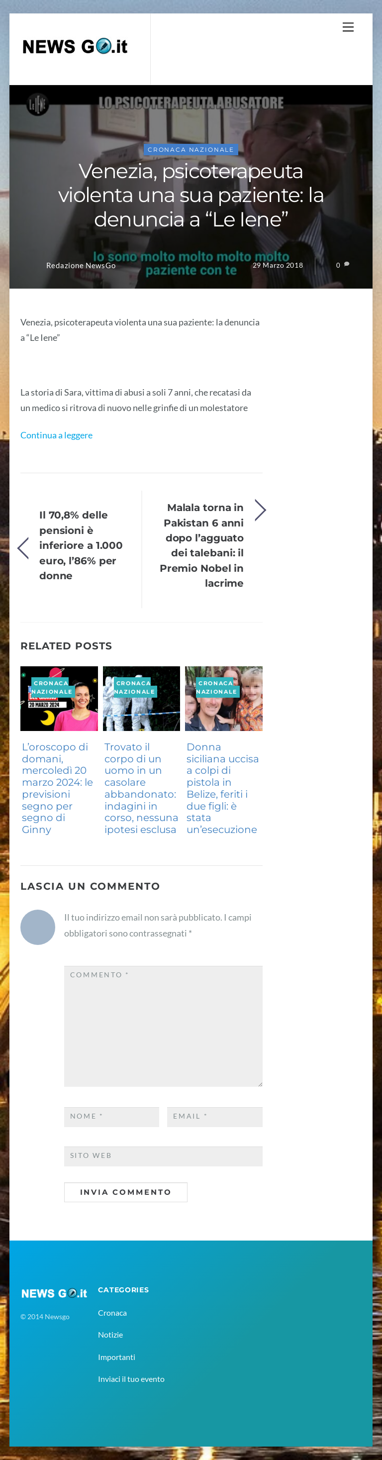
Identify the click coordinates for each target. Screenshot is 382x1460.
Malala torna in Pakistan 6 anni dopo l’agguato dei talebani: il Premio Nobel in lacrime (202, 545)
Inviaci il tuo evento (131, 1378)
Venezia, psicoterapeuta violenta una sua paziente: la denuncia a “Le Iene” (191, 195)
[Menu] (348, 26)
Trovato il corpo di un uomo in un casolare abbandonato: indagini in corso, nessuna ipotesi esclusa (141, 788)
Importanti (116, 1356)
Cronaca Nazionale (191, 149)
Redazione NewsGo (81, 265)
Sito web (91, 1155)
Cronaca (112, 1312)
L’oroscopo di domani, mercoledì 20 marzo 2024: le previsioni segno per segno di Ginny (57, 788)
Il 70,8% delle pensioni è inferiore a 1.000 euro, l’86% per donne (81, 545)
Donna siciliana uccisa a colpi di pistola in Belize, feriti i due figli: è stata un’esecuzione (223, 788)
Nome (87, 1116)
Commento (100, 975)
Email (190, 1116)
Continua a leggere (56, 434)
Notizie (110, 1334)
